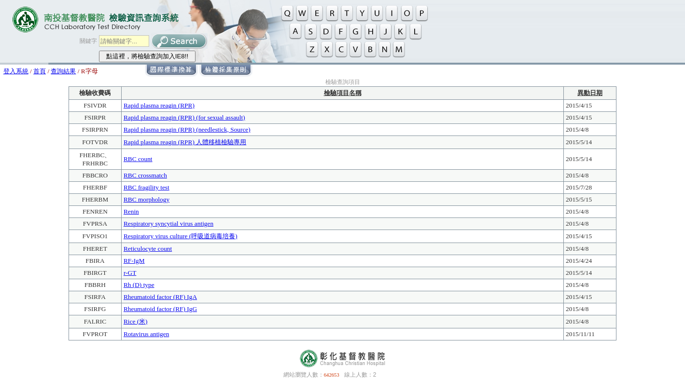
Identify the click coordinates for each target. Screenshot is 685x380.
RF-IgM (134, 260)
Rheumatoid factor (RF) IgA (160, 296)
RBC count (138, 159)
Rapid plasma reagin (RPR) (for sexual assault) (184, 117)
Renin (131, 211)
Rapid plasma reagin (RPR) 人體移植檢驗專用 (185, 142)
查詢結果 (63, 71)
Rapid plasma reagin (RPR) (159, 105)
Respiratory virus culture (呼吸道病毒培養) (181, 236)
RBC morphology (146, 199)
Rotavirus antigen (146, 334)
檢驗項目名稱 (343, 92)
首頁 (39, 71)
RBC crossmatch (145, 175)
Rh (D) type (139, 284)
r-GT (130, 272)
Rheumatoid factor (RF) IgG (160, 308)
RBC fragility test (146, 187)
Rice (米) (136, 321)
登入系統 (15, 71)
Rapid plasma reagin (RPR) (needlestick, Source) (187, 129)
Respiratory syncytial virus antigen (168, 223)
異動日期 (589, 92)
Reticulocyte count (148, 248)
